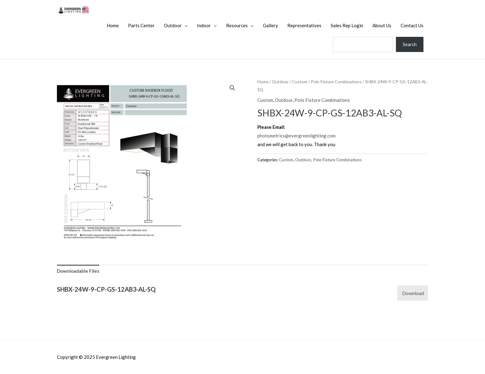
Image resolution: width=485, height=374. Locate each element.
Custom (299, 81)
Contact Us (412, 25)
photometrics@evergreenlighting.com (296, 135)
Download (413, 293)
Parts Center (141, 25)
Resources (237, 25)
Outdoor (173, 25)
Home (113, 25)
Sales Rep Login (347, 25)
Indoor (204, 25)
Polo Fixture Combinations (336, 81)
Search (410, 44)
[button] (232, 88)
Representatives (304, 25)
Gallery (270, 25)
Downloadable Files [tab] (78, 271)
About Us (381, 25)
